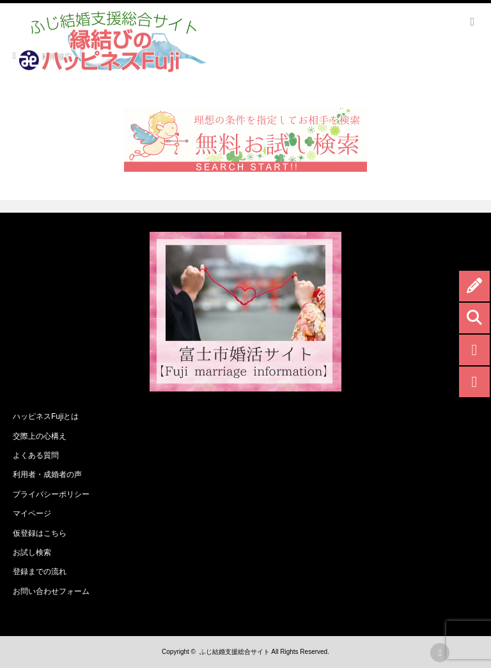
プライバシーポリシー (51, 494)
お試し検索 (32, 552)
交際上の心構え (39, 436)
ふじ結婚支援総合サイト (234, 651)
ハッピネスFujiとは (46, 416)
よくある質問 (36, 455)
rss (439, 652)
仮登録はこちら (39, 533)
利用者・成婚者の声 (47, 474)
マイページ (32, 513)
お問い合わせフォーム (51, 591)
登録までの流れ (39, 571)
